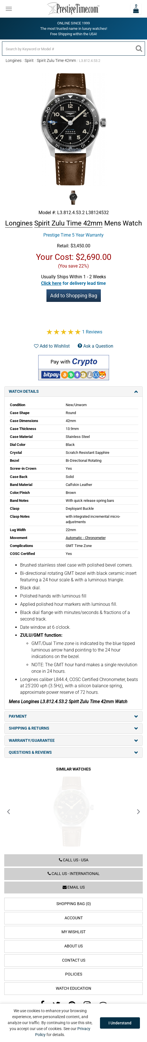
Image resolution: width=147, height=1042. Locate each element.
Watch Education (73, 988)
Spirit (29, 60)
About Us (73, 946)
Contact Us (73, 960)
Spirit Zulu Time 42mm (56, 60)
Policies (73, 974)
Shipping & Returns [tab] (73, 728)
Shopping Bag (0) (73, 903)
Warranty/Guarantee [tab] (73, 740)
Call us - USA (73, 860)
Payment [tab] (73, 716)
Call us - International (74, 873)
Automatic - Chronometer (86, 538)
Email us (74, 887)
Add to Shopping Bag (73, 295)
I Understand (119, 1023)
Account (74, 918)
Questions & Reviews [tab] (73, 752)
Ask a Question (95, 346)
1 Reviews (92, 332)
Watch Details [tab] (73, 391)
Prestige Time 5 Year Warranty (73, 235)
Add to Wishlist (52, 346)
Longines (14, 60)
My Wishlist (73, 932)
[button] (73, 283)
